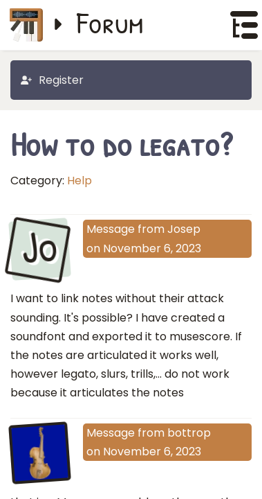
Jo (39, 248)
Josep (183, 229)
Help (79, 181)
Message (110, 229)
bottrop (189, 433)
